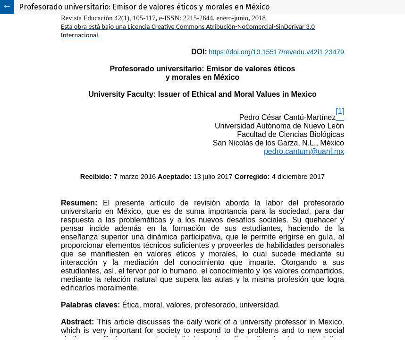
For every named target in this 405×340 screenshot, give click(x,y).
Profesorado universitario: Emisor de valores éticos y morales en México (144, 6)
